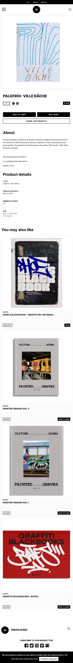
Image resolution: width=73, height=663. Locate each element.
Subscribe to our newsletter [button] (36, 640)
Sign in (35, 2)
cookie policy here (30, 659)
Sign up (43, 2)
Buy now (53, 114)
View (67, 325)
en (28, 2)
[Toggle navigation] (70, 9)
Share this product (36, 121)
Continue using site (48, 659)
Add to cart (19, 114)
